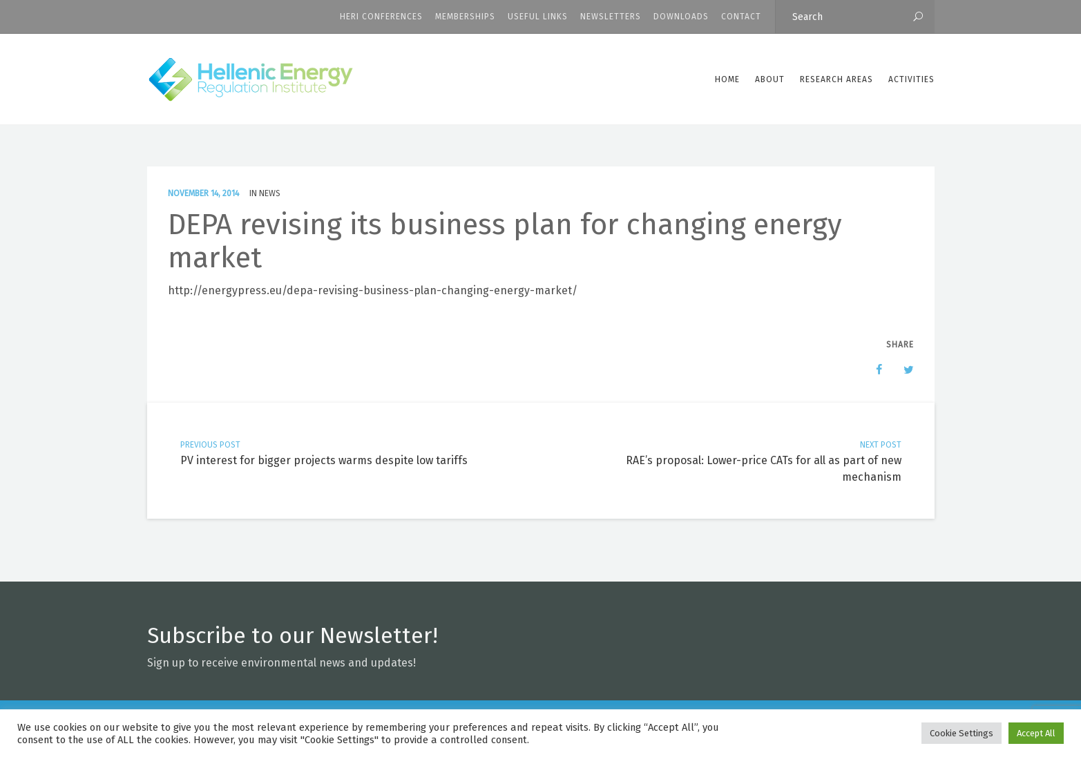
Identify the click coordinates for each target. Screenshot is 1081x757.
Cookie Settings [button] (961, 733)
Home (727, 79)
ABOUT (770, 79)
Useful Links (538, 16)
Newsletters (610, 16)
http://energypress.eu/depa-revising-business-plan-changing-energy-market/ (372, 290)
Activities (911, 79)
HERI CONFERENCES (381, 16)
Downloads (681, 16)
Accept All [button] (1036, 733)
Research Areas (836, 79)
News (269, 193)
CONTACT (741, 16)
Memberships (465, 16)
